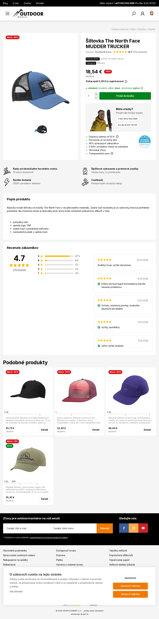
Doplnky (142, 29)
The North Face (102, 52)
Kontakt (40, 3)
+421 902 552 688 (127, 118)
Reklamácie (9, 564)
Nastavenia (130, 578)
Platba (59, 559)
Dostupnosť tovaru (66, 550)
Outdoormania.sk (120, 29)
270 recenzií (19, 269)
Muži (133, 29)
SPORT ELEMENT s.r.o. (72, 611)
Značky (27, 3)
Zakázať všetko (131, 586)
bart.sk (85, 614)
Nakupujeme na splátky (15, 559)
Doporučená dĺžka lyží (121, 555)
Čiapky (151, 29)
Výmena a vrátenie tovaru (69, 564)
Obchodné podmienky (15, 550)
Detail (44, 429)
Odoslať (104, 528)
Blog (5, 3)
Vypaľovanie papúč (119, 559)
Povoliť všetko (130, 594)
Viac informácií (16, 591)
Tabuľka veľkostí (118, 550)
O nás (16, 3)
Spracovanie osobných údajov (19, 555)
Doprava (60, 555)
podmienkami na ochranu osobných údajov (49, 537)
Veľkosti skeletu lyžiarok (122, 564)
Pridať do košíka (125, 96)
